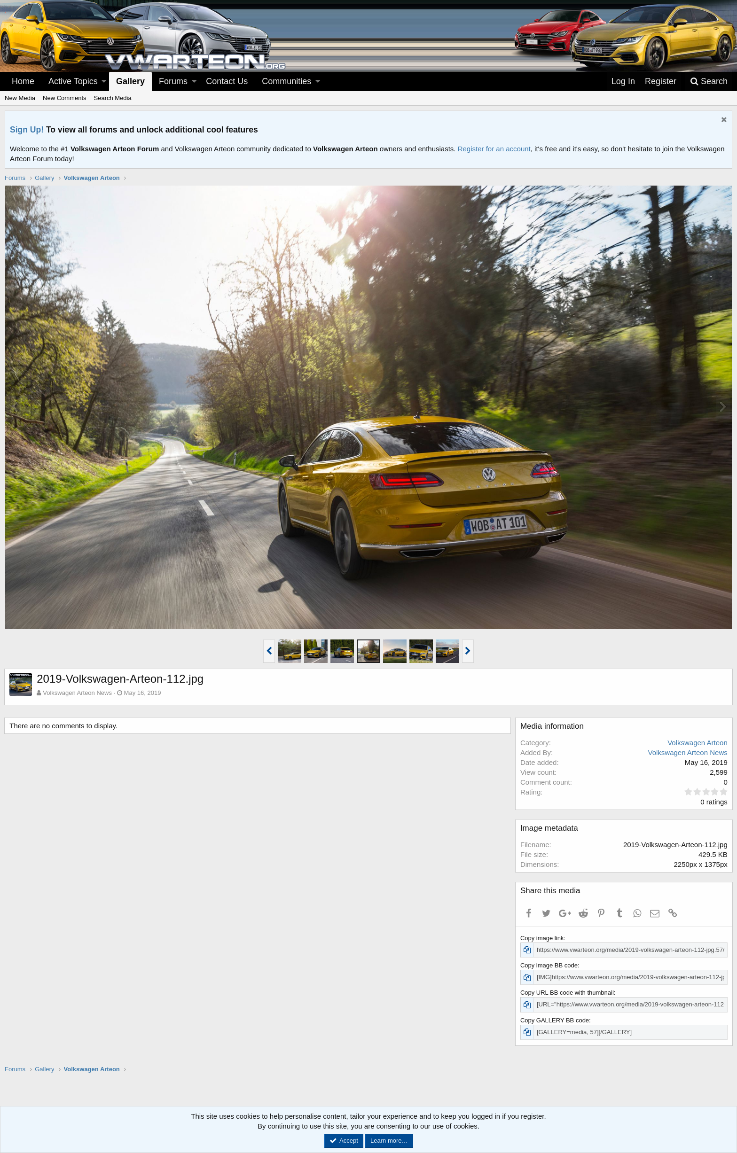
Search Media (113, 97)
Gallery (130, 81)
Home (23, 81)
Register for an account (494, 149)
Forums (173, 81)
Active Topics (73, 81)
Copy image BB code (549, 965)
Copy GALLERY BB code (555, 1020)
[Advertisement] (368, 1105)
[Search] (708, 81)
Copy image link (543, 938)
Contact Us (227, 81)
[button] (104, 81)
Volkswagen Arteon (697, 743)
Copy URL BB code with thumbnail (567, 992)
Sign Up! (27, 129)
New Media (20, 97)
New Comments (64, 97)
